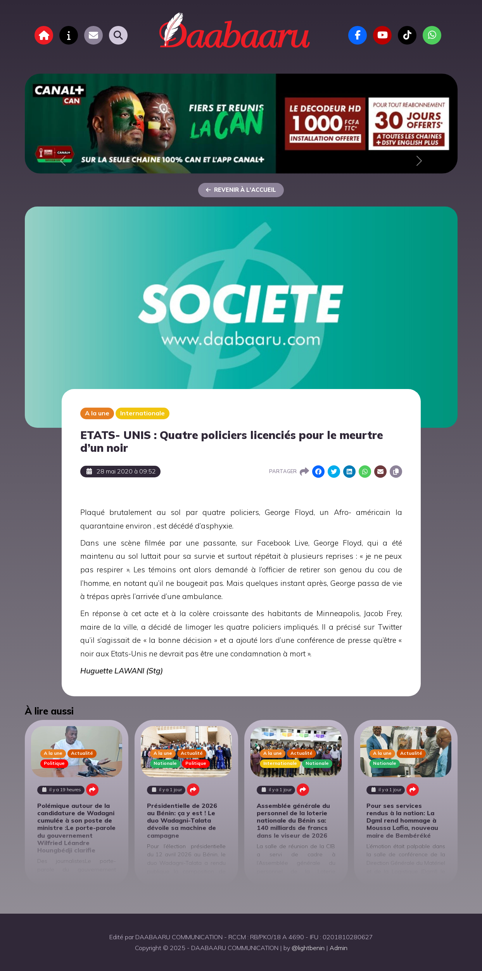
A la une (97, 413)
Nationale (165, 763)
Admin (338, 948)
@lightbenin (308, 948)
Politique (54, 763)
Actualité (82, 753)
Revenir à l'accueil (241, 189)
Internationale (142, 413)
